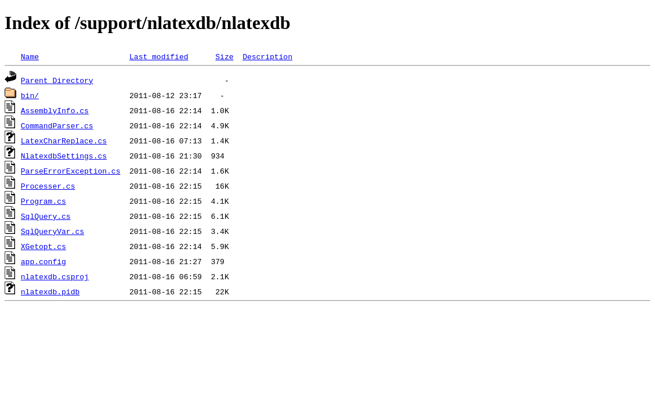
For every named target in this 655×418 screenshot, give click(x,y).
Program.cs (43, 201)
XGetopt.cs (43, 246)
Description (267, 56)
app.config (43, 261)
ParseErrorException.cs (71, 170)
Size (224, 56)
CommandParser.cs (57, 125)
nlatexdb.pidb (50, 291)
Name (30, 56)
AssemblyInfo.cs (55, 110)
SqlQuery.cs (46, 216)
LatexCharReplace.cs (64, 140)
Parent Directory (57, 80)
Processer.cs (48, 186)
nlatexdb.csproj (55, 276)
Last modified (158, 56)
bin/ (30, 95)
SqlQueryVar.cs (52, 231)
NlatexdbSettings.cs (64, 155)
